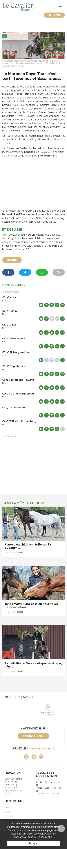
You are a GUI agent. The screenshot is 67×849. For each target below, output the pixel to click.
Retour (12, 260)
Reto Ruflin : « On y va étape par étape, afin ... (33, 665)
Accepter (33, 843)
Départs (46, 305)
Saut (20, 552)
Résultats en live (57, 305)
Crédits (9, 807)
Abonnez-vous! (33, 736)
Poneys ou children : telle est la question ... (28, 546)
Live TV (62, 305)
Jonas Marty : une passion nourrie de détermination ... (31, 605)
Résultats (51, 305)
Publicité (9, 816)
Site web (41, 305)
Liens (8, 811)
